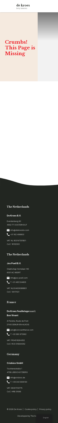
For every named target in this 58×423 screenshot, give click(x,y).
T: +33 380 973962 (16, 334)
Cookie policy (31, 409)
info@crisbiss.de (16, 377)
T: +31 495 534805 (16, 282)
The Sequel (35, 416)
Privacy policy (45, 409)
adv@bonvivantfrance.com (20, 330)
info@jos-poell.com (17, 278)
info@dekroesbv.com (18, 230)
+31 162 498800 (15, 234)
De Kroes (18, 409)
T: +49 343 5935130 (17, 382)
